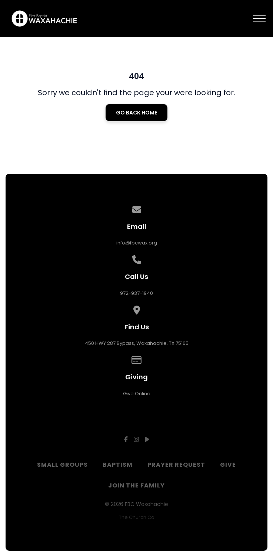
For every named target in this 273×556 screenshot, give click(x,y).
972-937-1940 (136, 293)
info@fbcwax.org (136, 242)
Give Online (136, 393)
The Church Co (136, 517)
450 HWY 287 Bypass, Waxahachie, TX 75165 (137, 343)
